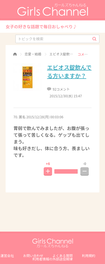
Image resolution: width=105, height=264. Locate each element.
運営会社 (7, 255)
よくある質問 (63, 255)
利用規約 (88, 255)
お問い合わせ (33, 255)
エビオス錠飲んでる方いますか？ (69, 71)
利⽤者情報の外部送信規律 (52, 258)
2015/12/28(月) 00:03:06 (44, 116)
